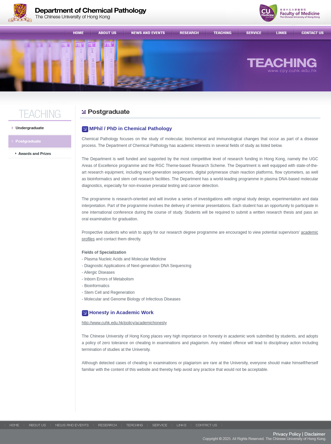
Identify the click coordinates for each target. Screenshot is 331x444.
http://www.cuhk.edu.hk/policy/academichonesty (124, 322)
